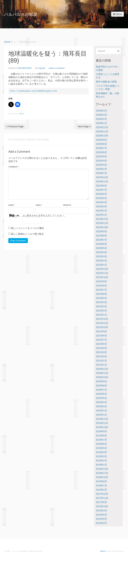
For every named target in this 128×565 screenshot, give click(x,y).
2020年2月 (101, 410)
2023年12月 (102, 219)
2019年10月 (102, 427)
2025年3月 (101, 164)
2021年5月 (101, 348)
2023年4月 (101, 252)
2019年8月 (101, 435)
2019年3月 (101, 456)
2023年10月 (102, 227)
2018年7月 (101, 485)
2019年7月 (101, 439)
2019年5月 (101, 448)
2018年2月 (101, 489)
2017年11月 (102, 498)
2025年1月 (101, 173)
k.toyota (41, 68)
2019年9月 (101, 431)
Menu (117, 14)
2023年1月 (101, 264)
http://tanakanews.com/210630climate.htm (33, 91)
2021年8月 (101, 335)
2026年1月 (101, 123)
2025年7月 (101, 148)
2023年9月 (101, 231)
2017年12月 (102, 494)
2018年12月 (102, 469)
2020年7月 (101, 389)
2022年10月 (102, 277)
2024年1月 (101, 214)
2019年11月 (102, 423)
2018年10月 (102, 477)
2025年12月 (102, 127)
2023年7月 (101, 239)
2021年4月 (101, 352)
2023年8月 (101, 235)
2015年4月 (101, 510)
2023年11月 (102, 223)
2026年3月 (101, 114)
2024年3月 (101, 206)
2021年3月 (101, 356)
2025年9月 (101, 139)
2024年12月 (102, 177)
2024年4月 (101, 202)
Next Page (84, 126)
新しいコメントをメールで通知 (27, 228)
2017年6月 (101, 502)
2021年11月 (102, 323)
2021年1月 (101, 364)
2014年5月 (101, 519)
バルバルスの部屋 (20, 14)
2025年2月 (101, 169)
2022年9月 (101, 281)
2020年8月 (101, 385)
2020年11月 (102, 373)
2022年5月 (101, 298)
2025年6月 (101, 152)
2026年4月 (101, 110)
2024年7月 (101, 189)
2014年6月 (101, 514)
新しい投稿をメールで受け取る (27, 234)
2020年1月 (101, 414)
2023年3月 (101, 256)
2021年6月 (101, 344)
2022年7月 (101, 289)
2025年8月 (101, 144)
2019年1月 (101, 464)
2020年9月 (101, 381)
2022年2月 (101, 310)
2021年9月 (101, 331)
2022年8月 (101, 285)
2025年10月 (102, 135)
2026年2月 (101, 119)
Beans (103, 551)
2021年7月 (101, 339)
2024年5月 (101, 198)
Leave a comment (56, 68)
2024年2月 (101, 210)
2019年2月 (101, 460)
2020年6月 (101, 394)
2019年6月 (101, 444)
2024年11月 (102, 181)
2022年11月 (102, 273)
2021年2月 (101, 360)
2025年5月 (101, 156)
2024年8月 (101, 185)
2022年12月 (102, 269)
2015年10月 (102, 506)
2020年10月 (102, 377)
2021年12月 (102, 319)
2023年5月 (101, 248)
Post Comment (18, 240)
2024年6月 (101, 194)
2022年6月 (101, 294)
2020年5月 (101, 398)
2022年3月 (101, 306)
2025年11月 (102, 131)
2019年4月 (101, 452)
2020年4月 (101, 402)
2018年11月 (102, 473)
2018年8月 (101, 481)
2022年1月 (101, 314)
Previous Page (15, 126)
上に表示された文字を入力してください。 (44, 215)
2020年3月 (101, 406)
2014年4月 (101, 523)
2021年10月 (102, 327)
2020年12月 (102, 369)
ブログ (21, 114)
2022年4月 (101, 302)
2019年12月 (102, 419)
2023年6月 (101, 244)
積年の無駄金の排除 (106, 81)
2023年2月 (101, 260)
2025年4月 (101, 160)
